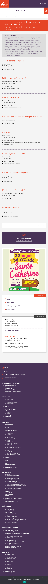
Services (7, 406)
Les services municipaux (11, 407)
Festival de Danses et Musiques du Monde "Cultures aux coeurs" (19, 539)
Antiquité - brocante (35, 37)
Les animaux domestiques (12, 436)
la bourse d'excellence (11, 489)
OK (24, 581)
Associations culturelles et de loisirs (13, 546)
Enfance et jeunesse (9, 424)
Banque (11, 40)
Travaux (6, 460)
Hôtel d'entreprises (10, 509)
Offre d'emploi (8, 416)
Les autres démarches (11, 487)
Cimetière (7, 461)
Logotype (8, 413)
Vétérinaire (17, 55)
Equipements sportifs (9, 554)
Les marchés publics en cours (11, 415)
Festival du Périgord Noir (11, 540)
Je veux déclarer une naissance (13, 478)
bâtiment (16, 40)
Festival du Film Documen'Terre (13, 543)
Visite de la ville (8, 386)
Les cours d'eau (10, 437)
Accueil (4, 16)
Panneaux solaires (26, 49)
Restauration (35, 51)
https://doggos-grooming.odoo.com (12, 107)
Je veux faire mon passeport (12, 477)
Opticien (19, 49)
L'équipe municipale (10, 400)
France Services (8, 458)
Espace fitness (9, 565)
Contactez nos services (11, 409)
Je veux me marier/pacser (12, 481)
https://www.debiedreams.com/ (11, 88)
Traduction (29, 53)
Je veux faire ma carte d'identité (13, 475)
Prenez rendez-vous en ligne (24, 240)
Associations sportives (10, 571)
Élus (6, 397)
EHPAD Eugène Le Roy (11, 441)
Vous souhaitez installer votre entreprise (13, 508)
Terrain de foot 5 (10, 562)
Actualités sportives (9, 570)
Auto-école (21, 39)
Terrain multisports (10, 560)
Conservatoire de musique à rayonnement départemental (17, 533)
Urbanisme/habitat (8, 451)
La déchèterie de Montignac (12, 433)
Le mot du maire (10, 399)
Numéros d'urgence (9, 466)
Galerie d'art (7, 48)
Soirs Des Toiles (10, 537)
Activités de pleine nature (10, 572)
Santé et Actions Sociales (10, 438)
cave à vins (13, 42)
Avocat (6, 40)
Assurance (14, 39)
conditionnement (18, 44)
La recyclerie (9, 434)
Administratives (8, 474)
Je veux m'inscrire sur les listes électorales (15, 482)
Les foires (8, 515)
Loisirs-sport (7, 49)
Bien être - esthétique (25, 40)
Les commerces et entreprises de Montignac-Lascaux (17, 519)
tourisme (23, 53)
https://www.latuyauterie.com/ (11, 216)
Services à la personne (14, 53)
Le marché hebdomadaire (11, 513)
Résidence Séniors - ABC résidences (14, 447)
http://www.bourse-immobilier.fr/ (12, 163)
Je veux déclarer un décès (12, 479)
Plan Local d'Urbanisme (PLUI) (12, 453)
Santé (41, 51)
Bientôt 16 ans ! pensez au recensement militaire (16, 484)
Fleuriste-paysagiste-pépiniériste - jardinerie (24, 46)
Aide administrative (19, 37)
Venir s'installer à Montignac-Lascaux (13, 391)
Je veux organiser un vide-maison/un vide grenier (16, 485)
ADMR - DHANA (9, 444)
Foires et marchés (8, 497)
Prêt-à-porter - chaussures (11, 51)
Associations (7, 491)
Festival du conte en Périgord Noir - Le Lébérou (16, 541)
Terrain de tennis (10, 561)
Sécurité (6, 463)
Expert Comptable (9, 46)
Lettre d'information (10, 378)
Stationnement (8, 457)
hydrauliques (36, 48)
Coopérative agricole (28, 44)
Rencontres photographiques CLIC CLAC (14, 536)
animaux (27, 37)
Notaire (13, 49)
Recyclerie (28, 51)
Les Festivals (7, 534)
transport (35, 53)
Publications (7, 410)
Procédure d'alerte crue (10, 464)
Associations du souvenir (10, 547)
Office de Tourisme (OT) (10, 389)
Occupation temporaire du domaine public (15, 520)
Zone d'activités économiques (12, 510)
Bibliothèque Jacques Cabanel (13, 306)
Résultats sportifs (8, 568)
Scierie (6, 53)
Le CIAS (8, 440)
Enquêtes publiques (9, 417)
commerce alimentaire (22, 42)
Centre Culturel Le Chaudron (11, 531)
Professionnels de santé (11, 448)
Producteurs (21, 51)
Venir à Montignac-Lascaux (10, 385)
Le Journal (9, 412)
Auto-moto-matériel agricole (32, 39)
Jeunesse (8, 428)
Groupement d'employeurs (18, 48)
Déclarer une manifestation (12, 522)
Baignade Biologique (11, 558)
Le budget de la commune (12, 402)
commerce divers (9, 44)
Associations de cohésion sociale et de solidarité (16, 446)
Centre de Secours (9, 456)
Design (36, 44)
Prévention (9, 450)
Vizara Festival (9, 544)
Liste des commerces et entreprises (14, 374)
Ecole (8, 427)
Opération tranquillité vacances (11, 501)
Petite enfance (9, 426)
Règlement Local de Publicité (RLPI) (13, 454)
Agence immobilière (9, 37)
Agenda (7, 299)
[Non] (46, 580)
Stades (8, 555)
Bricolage (7, 42)
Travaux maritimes (9, 55)
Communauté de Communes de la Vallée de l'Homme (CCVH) (17, 405)
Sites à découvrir (8, 388)
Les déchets (9, 431)
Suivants (40, 225)
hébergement (28, 48)
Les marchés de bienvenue (12, 516)
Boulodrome (9, 567)
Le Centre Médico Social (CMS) (13, 443)
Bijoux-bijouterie (35, 40)
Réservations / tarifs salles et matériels (13, 498)
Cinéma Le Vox (9, 302)
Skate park (9, 564)
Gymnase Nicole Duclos (11, 557)
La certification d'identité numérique (14, 488)
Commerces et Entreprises (12, 16)
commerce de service (34, 42)
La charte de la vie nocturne (10, 467)
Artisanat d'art (8, 39)
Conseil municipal (10, 309)
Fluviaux (38, 46)
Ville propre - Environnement (11, 430)
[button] (43, 4)
